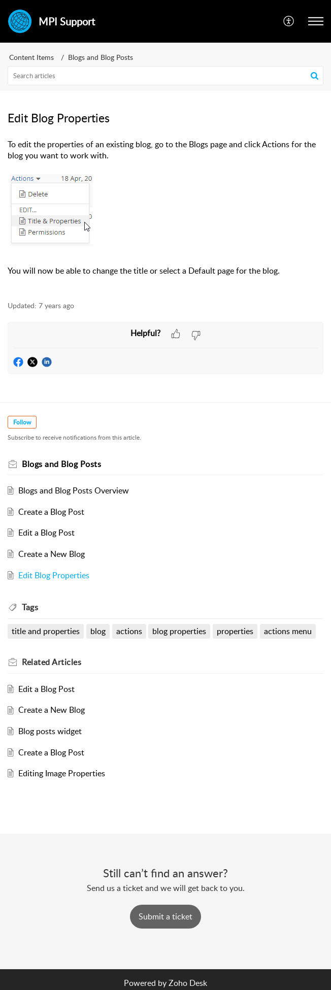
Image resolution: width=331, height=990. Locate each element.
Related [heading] (51, 662)
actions (129, 631)
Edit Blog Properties (53, 575)
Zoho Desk (188, 982)
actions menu (288, 631)
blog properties (179, 631)
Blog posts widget (50, 731)
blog (98, 631)
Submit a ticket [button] (165, 916)
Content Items (31, 57)
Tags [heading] (30, 607)
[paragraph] (165, 214)
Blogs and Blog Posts (100, 57)
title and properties (46, 631)
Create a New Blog (51, 553)
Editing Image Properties (61, 773)
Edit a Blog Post (46, 532)
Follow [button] (22, 422)
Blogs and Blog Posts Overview (73, 490)
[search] (165, 75)
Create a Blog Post (51, 511)
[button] (289, 21)
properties (235, 631)
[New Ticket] (165, 916)
